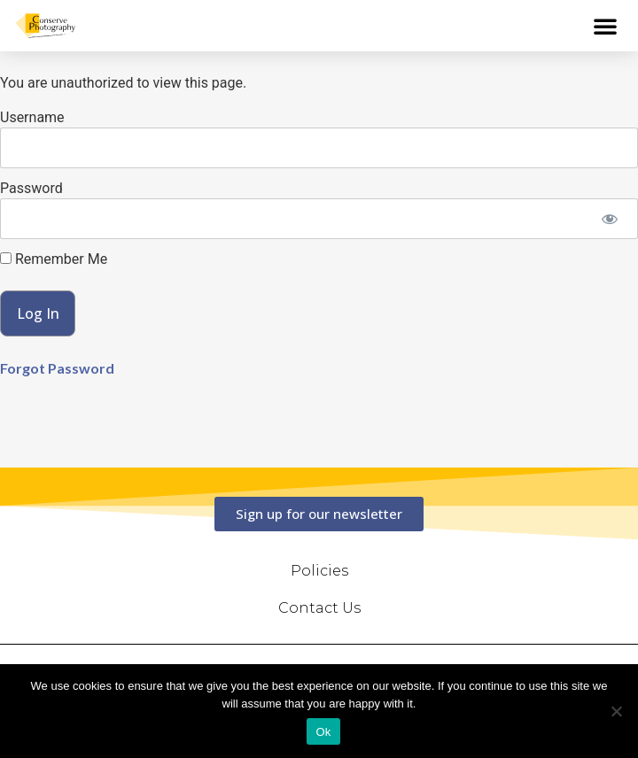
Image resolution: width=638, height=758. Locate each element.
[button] (605, 25)
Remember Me (53, 259)
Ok (323, 732)
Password (31, 188)
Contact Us (319, 607)
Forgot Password (57, 368)
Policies (319, 570)
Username (32, 117)
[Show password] (609, 218)
